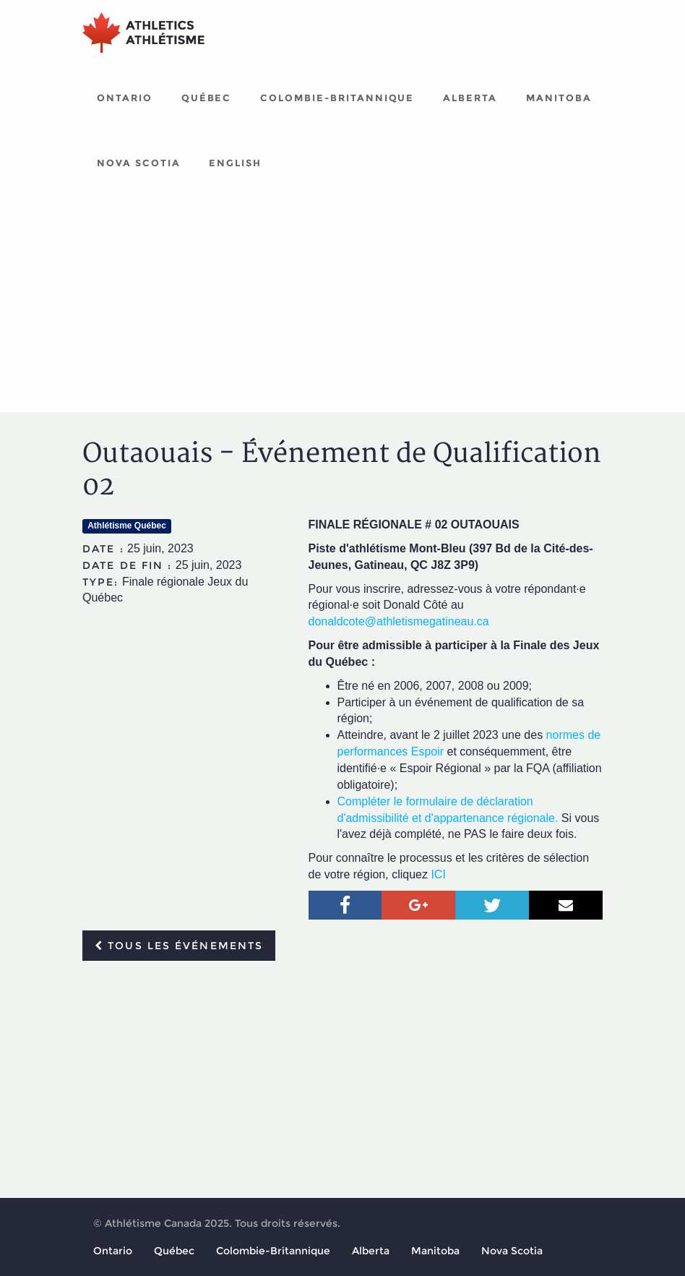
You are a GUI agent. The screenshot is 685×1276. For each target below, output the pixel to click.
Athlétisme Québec (126, 526)
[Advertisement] (342, 303)
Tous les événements (179, 945)
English (235, 162)
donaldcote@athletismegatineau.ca (399, 621)
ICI (438, 874)
